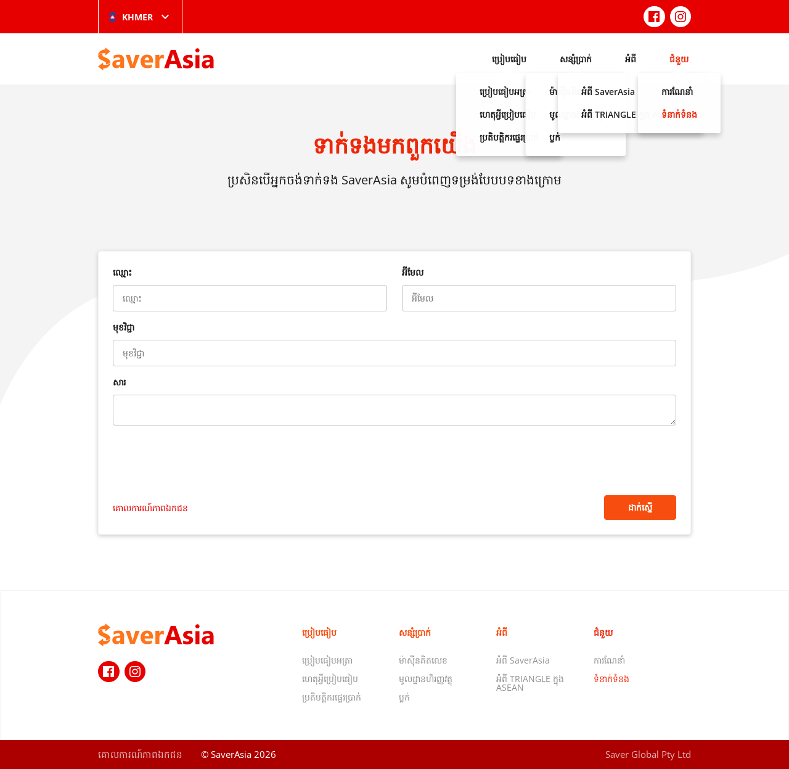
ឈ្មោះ (122, 272)
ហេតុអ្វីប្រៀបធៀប (330, 679)
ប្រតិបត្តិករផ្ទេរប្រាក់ (331, 697)
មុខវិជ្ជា (123, 327)
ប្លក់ (404, 697)
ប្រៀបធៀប (509, 59)
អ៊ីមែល (412, 272)
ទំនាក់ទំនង (611, 679)
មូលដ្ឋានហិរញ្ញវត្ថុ (425, 679)
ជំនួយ (679, 59)
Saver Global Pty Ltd (648, 754)
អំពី (630, 59)
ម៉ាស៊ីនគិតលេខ (423, 660)
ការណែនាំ (609, 660)
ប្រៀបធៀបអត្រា (327, 660)
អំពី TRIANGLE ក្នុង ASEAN (530, 683)
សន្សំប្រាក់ (576, 59)
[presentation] (206, 462)
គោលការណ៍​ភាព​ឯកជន (150, 508)
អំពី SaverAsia (523, 660)
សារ (119, 382)
